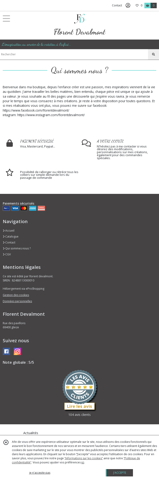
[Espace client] (127, 5)
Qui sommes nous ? (17, 248)
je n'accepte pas (39, 473)
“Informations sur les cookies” (83, 458)
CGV (7, 254)
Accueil (8, 230)
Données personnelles (17, 301)
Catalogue (11, 236)
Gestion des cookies (16, 295)
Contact (117, 5)
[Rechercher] (153, 54)
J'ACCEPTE (119, 473)
